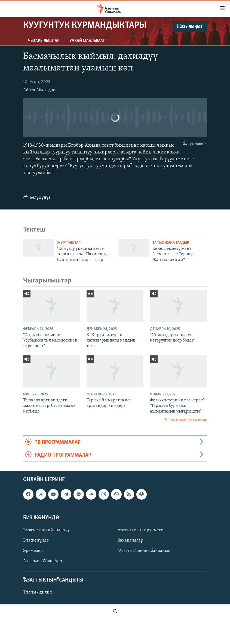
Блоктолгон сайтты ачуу (46, 530)
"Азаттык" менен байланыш (144, 551)
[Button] (37, 198)
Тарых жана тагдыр (170, 243)
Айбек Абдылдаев (40, 90)
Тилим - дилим (38, 593)
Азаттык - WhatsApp (42, 561)
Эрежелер (33, 551)
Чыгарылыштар (44, 41)
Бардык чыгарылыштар (185, 420)
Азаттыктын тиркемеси (141, 530)
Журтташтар (69, 243)
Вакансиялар (130, 540)
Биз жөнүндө (36, 540)
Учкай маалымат (87, 41)
